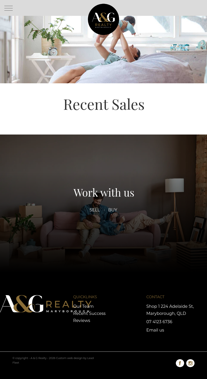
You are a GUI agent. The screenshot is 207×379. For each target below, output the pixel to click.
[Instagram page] (190, 362)
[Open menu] (8, 8)
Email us (155, 330)
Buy (112, 209)
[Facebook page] (181, 362)
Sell (95, 209)
